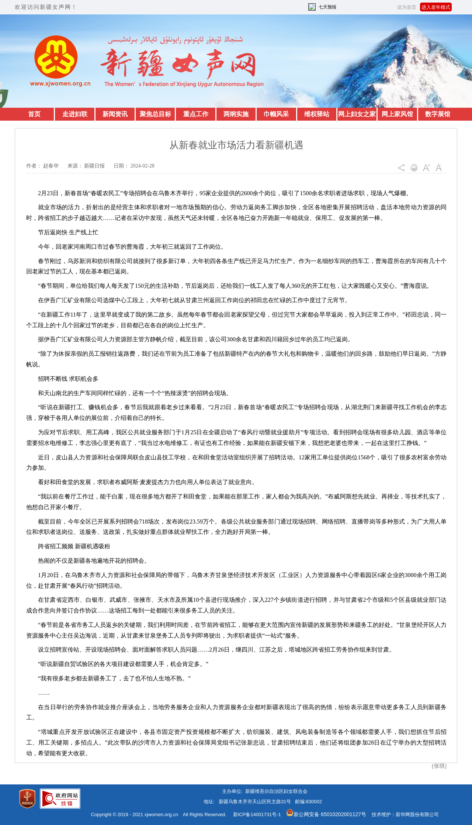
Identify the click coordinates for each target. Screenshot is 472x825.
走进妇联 (74, 114)
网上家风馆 (397, 114)
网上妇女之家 (357, 114)
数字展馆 (437, 114)
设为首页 (406, 7)
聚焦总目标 (155, 114)
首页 (34, 114)
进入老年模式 (435, 7)
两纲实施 (236, 114)
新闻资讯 (115, 114)
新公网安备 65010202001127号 (326, 814)
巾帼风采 (276, 114)
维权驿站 (316, 114)
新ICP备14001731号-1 (257, 814)
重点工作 (195, 114)
